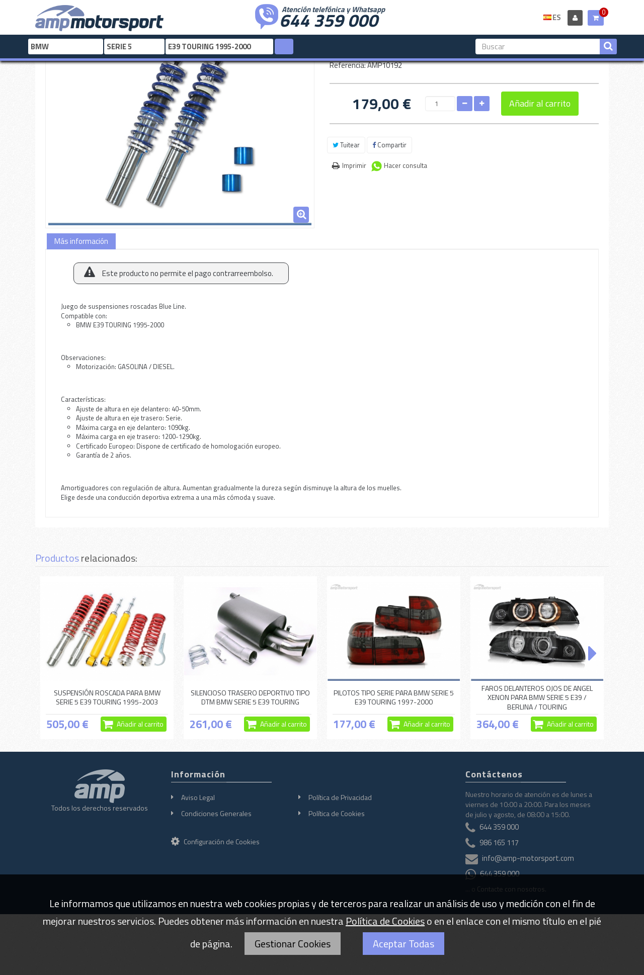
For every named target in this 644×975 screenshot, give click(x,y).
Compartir (389, 145)
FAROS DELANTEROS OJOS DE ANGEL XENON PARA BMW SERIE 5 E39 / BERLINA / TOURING (537, 697)
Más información (81, 241)
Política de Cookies (336, 813)
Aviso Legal (198, 797)
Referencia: (348, 65)
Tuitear (346, 145)
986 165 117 (499, 842)
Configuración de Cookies (215, 841)
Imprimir (354, 165)
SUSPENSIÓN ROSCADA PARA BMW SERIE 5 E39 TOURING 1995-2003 (107, 697)
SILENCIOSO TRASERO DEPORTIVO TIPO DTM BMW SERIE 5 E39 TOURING (250, 697)
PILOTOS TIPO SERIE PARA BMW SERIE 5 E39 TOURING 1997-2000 (394, 697)
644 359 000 (328, 19)
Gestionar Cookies (293, 943)
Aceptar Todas (403, 943)
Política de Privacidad (340, 797)
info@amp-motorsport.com (528, 858)
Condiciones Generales (216, 813)
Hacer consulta (405, 165)
